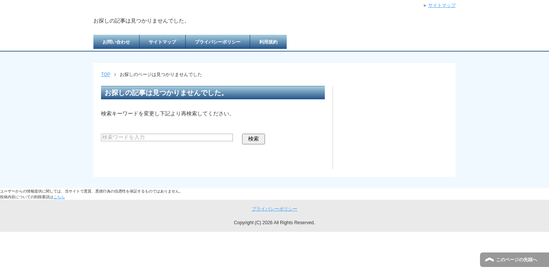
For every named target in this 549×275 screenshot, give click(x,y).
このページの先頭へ (516, 259)
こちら (59, 197)
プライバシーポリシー (218, 42)
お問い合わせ (116, 42)
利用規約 (268, 42)
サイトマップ (162, 42)
